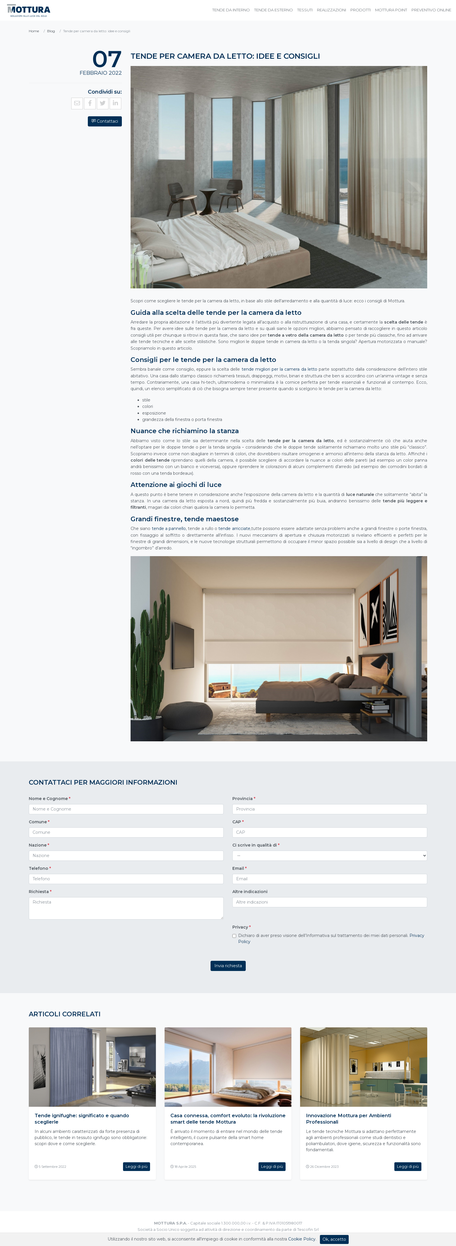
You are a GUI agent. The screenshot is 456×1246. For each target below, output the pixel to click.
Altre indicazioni (250, 891)
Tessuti (305, 10)
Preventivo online (431, 10)
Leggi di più (136, 1166)
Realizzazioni (331, 10)
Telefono (40, 868)
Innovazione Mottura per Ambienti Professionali (352, 1118)
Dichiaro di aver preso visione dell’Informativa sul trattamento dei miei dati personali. (331, 938)
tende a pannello (169, 528)
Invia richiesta (228, 965)
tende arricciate (234, 528)
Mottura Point (391, 10)
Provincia (243, 798)
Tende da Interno (231, 10)
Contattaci (53, 109)
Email (239, 868)
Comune (39, 821)
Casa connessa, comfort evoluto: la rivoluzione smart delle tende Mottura (221, 1118)
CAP (238, 821)
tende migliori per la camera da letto (279, 369)
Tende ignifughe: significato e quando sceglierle (87, 1118)
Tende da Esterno (273, 10)
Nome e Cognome (49, 798)
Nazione (39, 845)
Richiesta (40, 891)
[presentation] (73, 938)
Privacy (241, 927)
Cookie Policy (302, 1239)
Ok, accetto (334, 1239)
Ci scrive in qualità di (255, 845)
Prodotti (360, 10)
